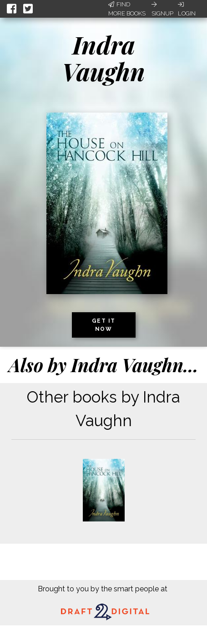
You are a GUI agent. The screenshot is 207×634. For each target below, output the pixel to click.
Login (187, 9)
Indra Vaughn (103, 58)
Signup (162, 9)
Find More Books (127, 9)
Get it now (104, 325)
